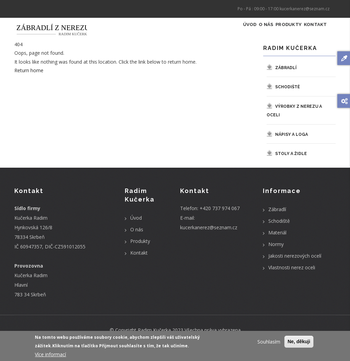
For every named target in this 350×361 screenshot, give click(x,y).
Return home (28, 78)
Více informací (50, 355)
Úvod (223, 32)
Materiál (277, 240)
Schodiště (287, 94)
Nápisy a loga (291, 142)
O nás (247, 32)
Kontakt (311, 32)
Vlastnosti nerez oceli (291, 275)
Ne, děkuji (298, 343)
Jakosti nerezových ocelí (294, 263)
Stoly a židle (291, 161)
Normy (276, 251)
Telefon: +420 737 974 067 (210, 215)
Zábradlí (286, 75)
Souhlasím (268, 343)
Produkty (277, 32)
